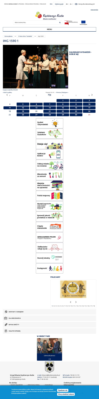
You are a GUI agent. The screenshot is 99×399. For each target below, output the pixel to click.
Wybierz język (59, 4)
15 (63, 108)
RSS (51, 4)
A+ (67, 4)
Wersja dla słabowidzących (86, 4)
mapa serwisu (94, 9)
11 (10, 108)
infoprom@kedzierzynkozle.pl (51, 375)
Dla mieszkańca (15, 318)
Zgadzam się (62, 390)
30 (76, 115)
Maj (49, 95)
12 (23, 108)
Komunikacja (49, 385)
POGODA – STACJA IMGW (26, 4)
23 (76, 111)
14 (50, 108)
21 (50, 111)
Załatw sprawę (14, 331)
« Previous (58, 92)
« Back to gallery (7, 92)
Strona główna (8, 36)
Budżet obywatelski (17, 385)
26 (23, 115)
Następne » (65, 92)
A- (71, 4)
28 (50, 115)
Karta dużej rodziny (33, 385)
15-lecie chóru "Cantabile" (25, 36)
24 (89, 111)
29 (63, 115)
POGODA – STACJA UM (40, 4)
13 (36, 108)
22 (63, 111)
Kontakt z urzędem (16, 312)
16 (76, 108)
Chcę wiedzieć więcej (66, 394)
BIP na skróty (14, 324)
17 (89, 108)
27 (36, 115)
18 (94, 306)
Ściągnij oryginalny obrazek (10, 89)
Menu (49, 29)
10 (89, 104)
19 (23, 111)
